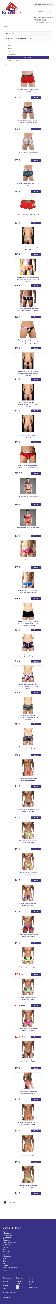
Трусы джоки (7, 1253)
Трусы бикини (7, 1256)
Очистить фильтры (14, 60)
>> (14, 1202)
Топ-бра (5, 1247)
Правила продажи (5, 1282)
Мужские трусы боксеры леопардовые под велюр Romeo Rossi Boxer (28, 717)
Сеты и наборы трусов (9, 1242)
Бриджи (5, 1265)
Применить (28, 57)
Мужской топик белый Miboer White (28, 496)
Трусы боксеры (7, 1235)
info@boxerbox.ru (46, 22)
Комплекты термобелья (10, 1267)
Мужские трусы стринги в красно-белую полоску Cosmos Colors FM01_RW (28, 435)
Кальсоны (6, 1251)
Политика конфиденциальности (8, 1291)
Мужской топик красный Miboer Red (28, 527)
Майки (5, 1260)
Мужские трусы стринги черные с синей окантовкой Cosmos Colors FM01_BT (28, 373)
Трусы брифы (7, 1232)
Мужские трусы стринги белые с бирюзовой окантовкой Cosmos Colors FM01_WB (28, 248)
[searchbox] (28, 45)
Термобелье (6, 1255)
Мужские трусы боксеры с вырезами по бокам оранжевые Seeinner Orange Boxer (28, 279)
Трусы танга (6, 1244)
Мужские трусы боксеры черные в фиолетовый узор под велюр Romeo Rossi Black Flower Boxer (28, 655)
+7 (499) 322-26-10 (45, 17)
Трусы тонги (6, 1240)
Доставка (5, 1285)
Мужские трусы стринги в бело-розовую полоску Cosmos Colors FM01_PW (28, 404)
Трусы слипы (7, 1233)
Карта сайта (6, 1297)
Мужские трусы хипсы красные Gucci (28, 214)
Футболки (6, 1262)
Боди (4, 1249)
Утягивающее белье (9, 1269)
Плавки (5, 1246)
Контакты (5, 1288)
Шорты (5, 1258)
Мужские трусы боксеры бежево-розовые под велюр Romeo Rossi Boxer (28, 686)
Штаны (5, 1263)
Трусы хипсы (7, 1237)
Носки (5, 1270)
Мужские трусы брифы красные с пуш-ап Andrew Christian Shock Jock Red (28, 467)
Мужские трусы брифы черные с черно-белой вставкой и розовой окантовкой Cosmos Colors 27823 (28, 342)
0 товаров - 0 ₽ (43, 4)
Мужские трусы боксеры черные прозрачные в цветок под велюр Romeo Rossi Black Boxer (28, 623)
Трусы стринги (7, 1239)
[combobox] (28, 45)
